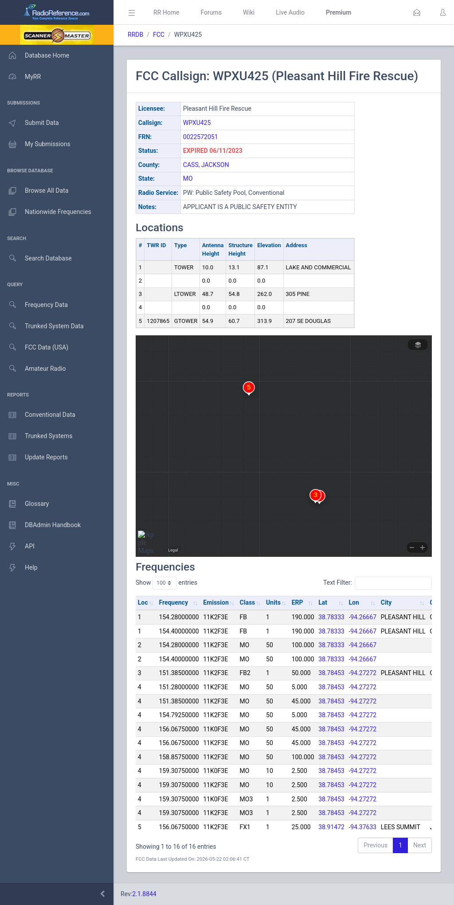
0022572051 (200, 136)
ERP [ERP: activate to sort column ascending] (297, 602)
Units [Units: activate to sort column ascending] (273, 602)
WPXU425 (197, 122)
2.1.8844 (144, 893)
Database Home (34, 55)
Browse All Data (34, 191)
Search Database (36, 258)
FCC (158, 34)
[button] (417, 12)
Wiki (248, 12)
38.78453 (331, 672)
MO (188, 178)
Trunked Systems (36, 436)
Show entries (166, 583)
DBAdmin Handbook (40, 525)
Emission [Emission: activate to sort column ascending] (216, 602)
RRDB (135, 34)
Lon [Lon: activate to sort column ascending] (354, 602)
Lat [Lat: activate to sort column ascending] (322, 602)
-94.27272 (363, 672)
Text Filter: (377, 583)
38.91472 (331, 827)
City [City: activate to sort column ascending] (386, 602)
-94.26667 (363, 617)
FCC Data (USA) (34, 347)
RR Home (166, 12)
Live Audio (290, 12)
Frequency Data (34, 305)
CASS (191, 164)
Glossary (24, 504)
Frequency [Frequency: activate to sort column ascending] (173, 602)
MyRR (20, 77)
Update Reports (34, 458)
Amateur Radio (33, 369)
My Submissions (35, 144)
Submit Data (29, 123)
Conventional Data (37, 415)
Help (19, 568)
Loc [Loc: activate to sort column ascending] (143, 602)
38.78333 (331, 617)
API (17, 547)
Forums (211, 12)
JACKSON (215, 164)
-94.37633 (363, 827)
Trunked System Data (42, 326)
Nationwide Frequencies (45, 212)
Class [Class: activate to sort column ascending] (247, 602)
